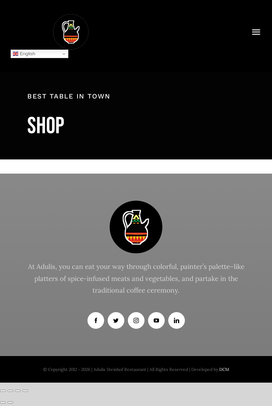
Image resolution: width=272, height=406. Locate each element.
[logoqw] (71, 17)
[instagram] (136, 320)
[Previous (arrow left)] (3, 402)
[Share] (10, 391)
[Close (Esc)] (3, 391)
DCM (224, 369)
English (24, 54)
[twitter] (116, 320)
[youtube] (156, 320)
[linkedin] (176, 320)
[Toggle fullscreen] (18, 391)
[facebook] (95, 320)
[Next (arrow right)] (10, 402)
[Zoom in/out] (25, 391)
